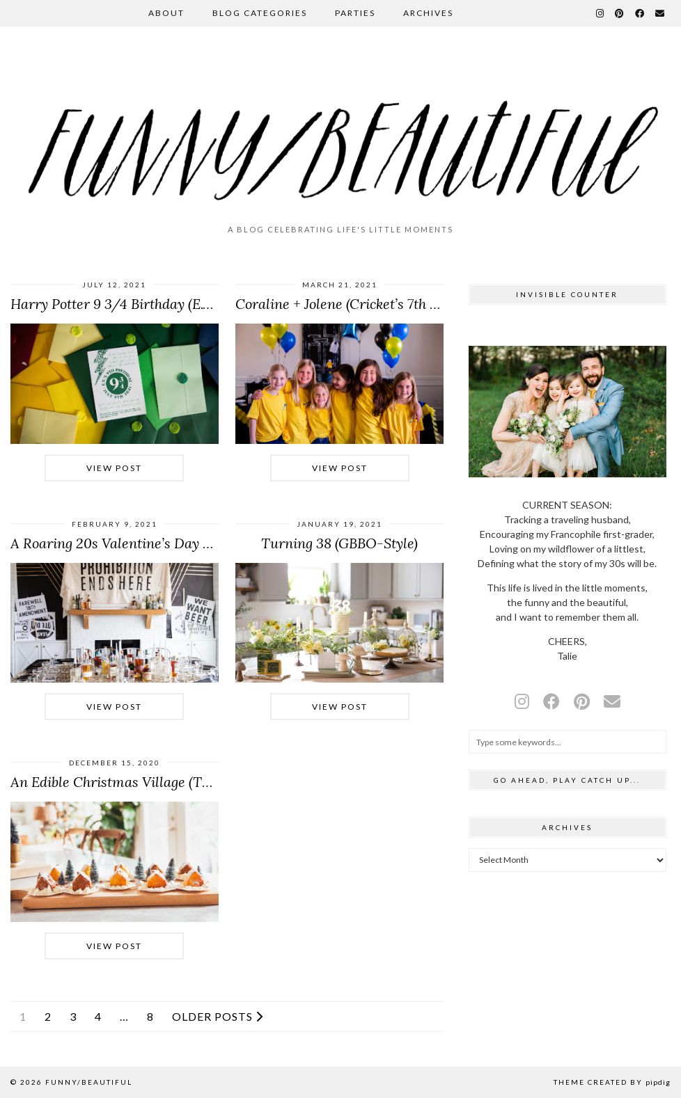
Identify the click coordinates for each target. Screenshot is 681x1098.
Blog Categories (259, 13)
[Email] (660, 13)
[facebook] (551, 701)
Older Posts (217, 1016)
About (166, 13)
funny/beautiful (88, 1082)
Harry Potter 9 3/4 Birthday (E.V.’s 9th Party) (148, 303)
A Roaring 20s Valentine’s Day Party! (125, 543)
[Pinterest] (620, 13)
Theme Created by (612, 1082)
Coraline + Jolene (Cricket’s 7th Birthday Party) (379, 303)
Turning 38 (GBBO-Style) (339, 543)
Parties (355, 13)
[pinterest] (582, 701)
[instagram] (522, 701)
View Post (114, 468)
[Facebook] (640, 13)
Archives (428, 13)
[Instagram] (600, 13)
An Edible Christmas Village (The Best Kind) (146, 781)
